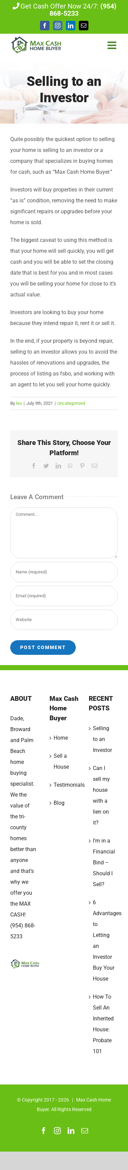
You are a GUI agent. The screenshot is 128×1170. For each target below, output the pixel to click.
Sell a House (61, 761)
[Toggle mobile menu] (113, 45)
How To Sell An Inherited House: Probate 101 (103, 1024)
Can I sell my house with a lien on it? (101, 795)
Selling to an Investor (102, 739)
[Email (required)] (64, 596)
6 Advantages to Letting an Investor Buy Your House (103, 940)
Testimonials (64, 785)
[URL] (64, 620)
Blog (59, 803)
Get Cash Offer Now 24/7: (64, 10)
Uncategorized (71, 403)
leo (19, 403)
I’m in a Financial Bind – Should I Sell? (103, 862)
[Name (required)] (64, 572)
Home (61, 738)
